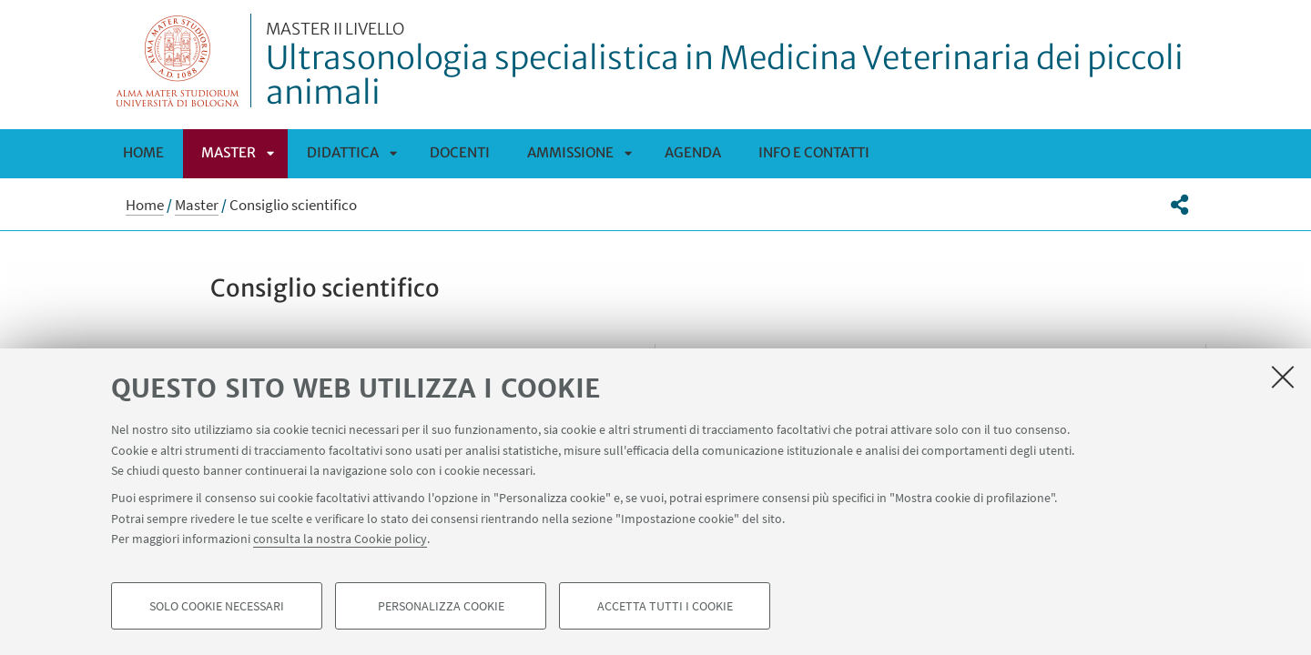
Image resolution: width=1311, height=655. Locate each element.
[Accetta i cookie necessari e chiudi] (1282, 376)
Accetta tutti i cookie (665, 606)
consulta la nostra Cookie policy (340, 538)
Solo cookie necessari (216, 606)
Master (228, 152)
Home (143, 152)
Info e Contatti (813, 152)
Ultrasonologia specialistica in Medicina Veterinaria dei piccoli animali (736, 66)
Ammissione (570, 152)
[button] (1179, 205)
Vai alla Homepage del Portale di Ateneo (178, 60)
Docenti (460, 152)
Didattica (343, 152)
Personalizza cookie (441, 606)
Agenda (693, 152)
